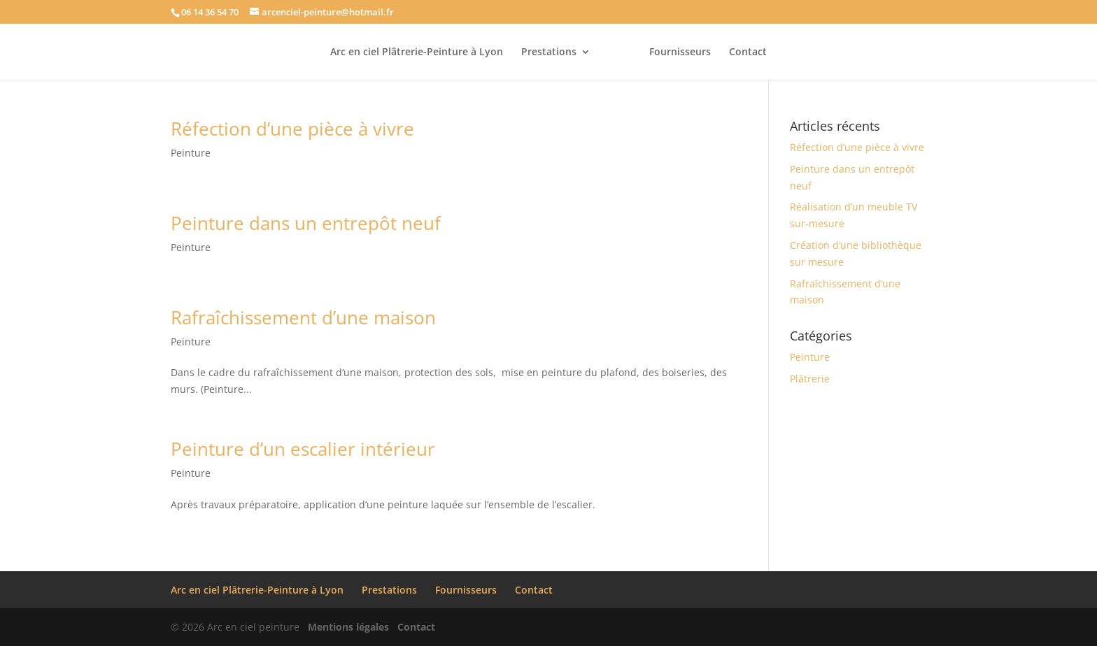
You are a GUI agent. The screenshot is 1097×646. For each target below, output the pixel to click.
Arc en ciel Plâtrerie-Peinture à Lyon (416, 52)
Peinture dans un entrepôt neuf (306, 223)
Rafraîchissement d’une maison (303, 317)
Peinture (191, 152)
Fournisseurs (680, 52)
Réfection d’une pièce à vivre (292, 128)
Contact (748, 52)
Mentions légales (348, 626)
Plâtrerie (810, 378)
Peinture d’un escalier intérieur (303, 448)
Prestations (548, 52)
